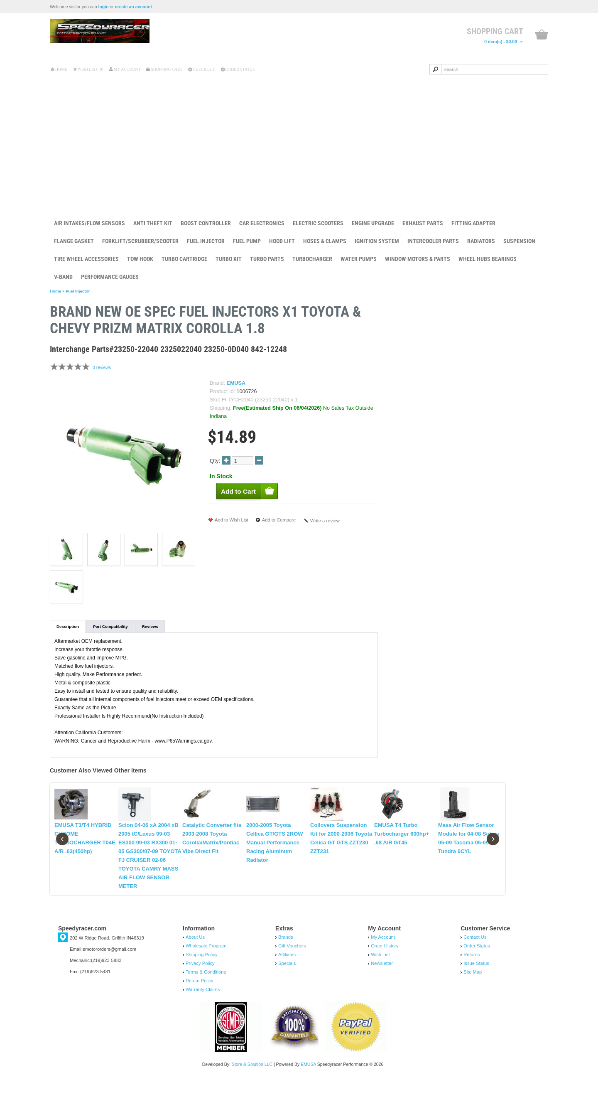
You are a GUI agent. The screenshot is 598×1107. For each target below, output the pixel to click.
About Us (195, 963)
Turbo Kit (229, 259)
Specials (287, 989)
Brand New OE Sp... (498, 312)
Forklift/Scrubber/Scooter (140, 241)
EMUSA (236, 383)
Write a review (325, 520)
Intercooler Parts (433, 241)
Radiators (481, 241)
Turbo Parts (267, 259)
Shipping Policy (202, 980)
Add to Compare (279, 519)
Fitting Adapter (473, 223)
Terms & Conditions (206, 998)
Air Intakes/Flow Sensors (89, 223)
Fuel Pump (247, 241)
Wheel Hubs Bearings (487, 259)
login (103, 6)
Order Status (240, 69)
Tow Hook (140, 259)
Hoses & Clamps (324, 241)
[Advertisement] (299, 141)
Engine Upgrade (373, 223)
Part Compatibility (110, 626)
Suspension (519, 241)
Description (67, 626)
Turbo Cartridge (184, 259)
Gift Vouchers (292, 971)
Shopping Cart (166, 69)
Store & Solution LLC (252, 1090)
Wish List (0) (90, 69)
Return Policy (199, 1006)
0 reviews (102, 367)
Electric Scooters (318, 223)
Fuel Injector (206, 241)
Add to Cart (485, 338)
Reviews (150, 626)
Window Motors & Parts (417, 259)
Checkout (204, 69)
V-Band (63, 276)
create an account (133, 6)
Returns (471, 980)
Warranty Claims (203, 1015)
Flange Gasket (74, 241)
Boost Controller (206, 223)
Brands (285, 963)
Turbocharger (312, 259)
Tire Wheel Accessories (86, 259)
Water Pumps (359, 259)
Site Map (472, 998)
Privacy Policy (200, 989)
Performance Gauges (110, 276)
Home (61, 69)
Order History (385, 971)
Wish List (380, 980)
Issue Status (476, 989)
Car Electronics (261, 223)
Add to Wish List (231, 519)
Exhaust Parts (422, 223)
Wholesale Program (206, 971)
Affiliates (287, 980)
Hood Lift (282, 241)
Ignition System (377, 241)
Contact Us (474, 963)
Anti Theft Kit (152, 223)
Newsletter (382, 989)
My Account (127, 69)
